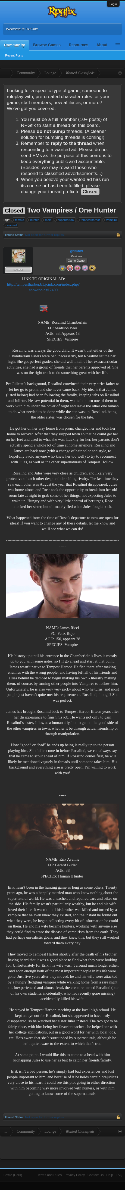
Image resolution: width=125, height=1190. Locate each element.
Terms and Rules (49, 1175)
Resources (78, 45)
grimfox (76, 251)
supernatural (65, 219)
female (18, 219)
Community (14, 45)
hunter (34, 219)
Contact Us (96, 1175)
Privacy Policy (74, 1175)
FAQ (119, 1175)
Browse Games (47, 45)
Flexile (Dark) (12, 1175)
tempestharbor (89, 219)
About (101, 45)
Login (113, 4)
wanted (11, 225)
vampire (111, 219)
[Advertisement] (102, 293)
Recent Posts (14, 55)
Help (109, 1175)
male (47, 219)
